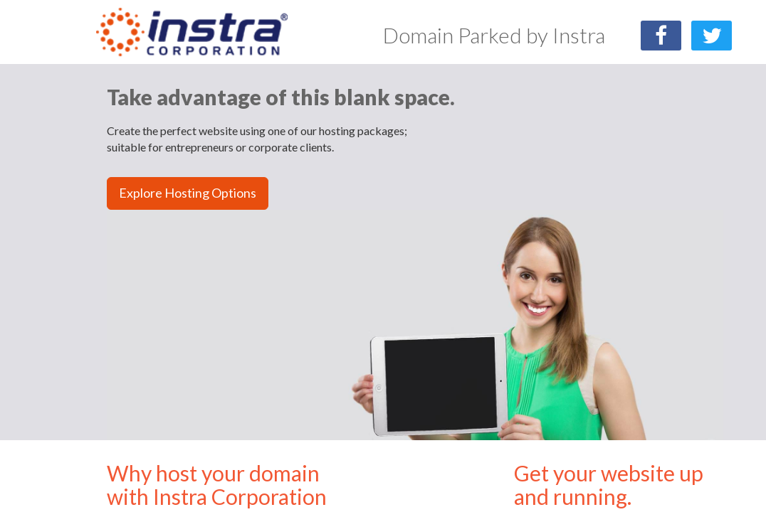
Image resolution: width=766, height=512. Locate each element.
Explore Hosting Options (187, 193)
